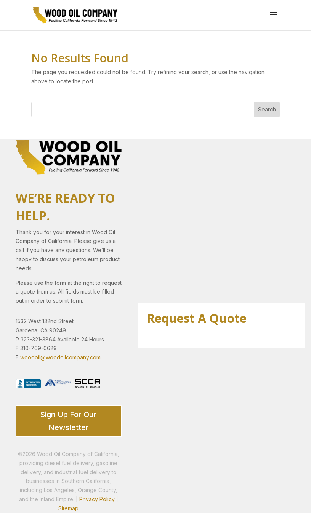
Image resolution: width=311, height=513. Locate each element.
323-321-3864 (38, 339)
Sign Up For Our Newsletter (68, 421)
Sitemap (68, 508)
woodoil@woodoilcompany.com (60, 357)
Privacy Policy (97, 499)
